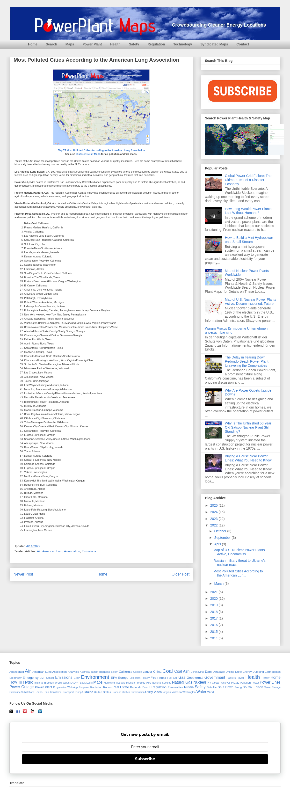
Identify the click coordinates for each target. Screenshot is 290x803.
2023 (214, 519)
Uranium (116, 692)
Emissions (89, 551)
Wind (210, 692)
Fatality (146, 678)
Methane (120, 682)
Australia (85, 672)
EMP (77, 677)
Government (214, 677)
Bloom (114, 672)
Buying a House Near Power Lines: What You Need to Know (248, 458)
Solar (267, 687)
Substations (27, 692)
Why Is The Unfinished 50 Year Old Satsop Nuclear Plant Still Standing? (248, 427)
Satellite (212, 687)
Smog (238, 687)
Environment (95, 677)
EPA (114, 677)
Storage (276, 687)
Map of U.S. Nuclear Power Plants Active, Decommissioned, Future (250, 302)
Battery (94, 672)
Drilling (230, 671)
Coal (167, 671)
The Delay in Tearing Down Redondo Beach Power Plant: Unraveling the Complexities (247, 361)
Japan (66, 682)
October (220, 531)
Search (51, 44)
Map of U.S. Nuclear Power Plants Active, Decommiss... (239, 552)
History (265, 678)
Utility (149, 692)
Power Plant (92, 44)
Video (158, 692)
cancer (147, 671)
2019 (214, 605)
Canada (137, 672)
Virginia (167, 692)
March (219, 583)
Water (201, 692)
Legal (90, 682)
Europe (123, 677)
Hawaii (240, 678)
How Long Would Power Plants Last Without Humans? (248, 211)
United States (102, 692)
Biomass (104, 671)
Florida (161, 677)
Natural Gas (182, 682)
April (218, 544)
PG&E (235, 682)
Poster (255, 682)
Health (115, 44)
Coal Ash (181, 671)
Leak (83, 682)
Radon (107, 687)
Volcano (177, 692)
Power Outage (21, 687)
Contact (242, 44)
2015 (214, 632)
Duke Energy (243, 671)
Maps (69, 44)
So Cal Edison (253, 687)
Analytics (73, 671)
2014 (214, 638)
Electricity (15, 677)
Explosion (135, 678)
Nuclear (199, 682)
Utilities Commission (133, 692)
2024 (214, 512)
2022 (214, 525)
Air (39, 551)
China (157, 671)
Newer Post (23, 574)
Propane (84, 687)
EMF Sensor (47, 678)
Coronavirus (197, 672)
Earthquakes (273, 671)
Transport (68, 692)
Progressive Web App (65, 687)
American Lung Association (61, 551)
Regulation (156, 44)
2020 (214, 598)
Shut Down (225, 687)
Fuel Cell (172, 678)
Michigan (131, 682)
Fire (153, 677)
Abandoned (16, 671)
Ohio (223, 682)
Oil (228, 682)
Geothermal (195, 677)
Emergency (31, 677)
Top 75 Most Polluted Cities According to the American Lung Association (101, 150)
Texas (39, 692)
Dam (208, 671)
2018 (214, 612)
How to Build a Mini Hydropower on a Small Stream (249, 240)
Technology (182, 44)
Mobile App (144, 682)
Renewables (175, 687)
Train (46, 692)
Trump (78, 692)
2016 (214, 625)
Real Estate (121, 687)
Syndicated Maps (214, 44)
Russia (189, 687)
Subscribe (15, 692)
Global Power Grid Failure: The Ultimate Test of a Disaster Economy (248, 180)
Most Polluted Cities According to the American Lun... (238, 573)
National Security (161, 682)
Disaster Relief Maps (88, 154)
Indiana (39, 682)
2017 (214, 618)
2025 (214, 505)
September (223, 538)
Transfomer (56, 692)
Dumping (258, 671)
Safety (134, 44)
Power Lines (270, 682)
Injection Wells (53, 682)
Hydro (28, 682)
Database (219, 671)
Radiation (96, 687)
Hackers (231, 678)
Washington (189, 692)
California (125, 671)
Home (32, 44)
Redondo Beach (140, 687)
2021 (214, 592)
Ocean (216, 682)
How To (15, 682)
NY (209, 682)
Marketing (109, 682)
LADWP (74, 682)
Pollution (245, 682)
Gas (181, 677)
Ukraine (87, 692)
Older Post (180, 574)
